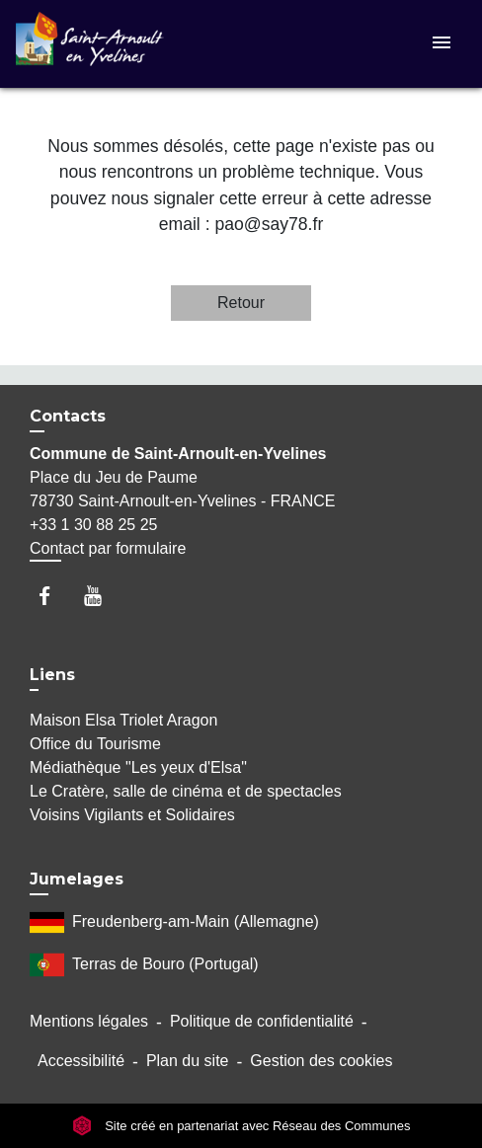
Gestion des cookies (321, 1060)
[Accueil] (90, 44)
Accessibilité (81, 1060)
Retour (241, 302)
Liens (52, 674)
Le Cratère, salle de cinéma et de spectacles (186, 791)
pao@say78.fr (268, 224)
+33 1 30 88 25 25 (93, 524)
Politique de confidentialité (262, 1021)
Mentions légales (89, 1021)
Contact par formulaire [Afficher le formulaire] (108, 548)
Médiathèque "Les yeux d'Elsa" (138, 767)
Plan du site (187, 1060)
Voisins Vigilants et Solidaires (132, 814)
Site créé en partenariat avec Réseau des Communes (241, 1125)
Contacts (68, 416)
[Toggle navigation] (441, 44)
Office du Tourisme (95, 743)
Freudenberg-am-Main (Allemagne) (174, 922)
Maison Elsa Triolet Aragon (123, 720)
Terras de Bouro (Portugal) (144, 965)
